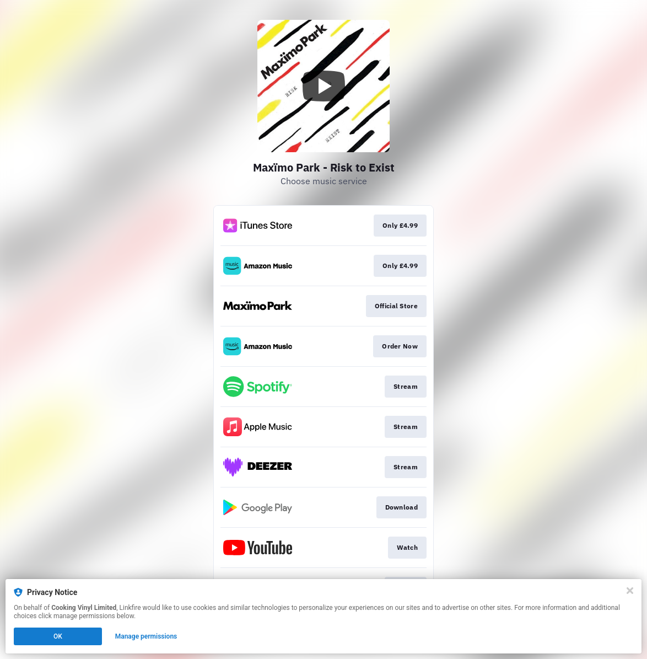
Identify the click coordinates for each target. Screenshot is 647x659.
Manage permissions (146, 636)
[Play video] (323, 86)
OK (57, 636)
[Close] (630, 590)
